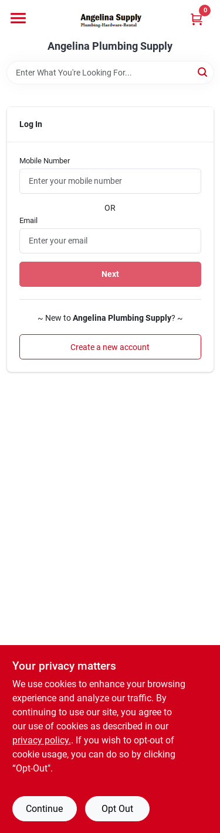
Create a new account (110, 347)
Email (28, 220)
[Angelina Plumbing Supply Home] (110, 20)
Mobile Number (44, 160)
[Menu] (18, 18)
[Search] (203, 71)
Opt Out (117, 808)
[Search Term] (110, 72)
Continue (44, 808)
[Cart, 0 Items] (196, 19)
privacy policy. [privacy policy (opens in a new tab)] (41, 740)
